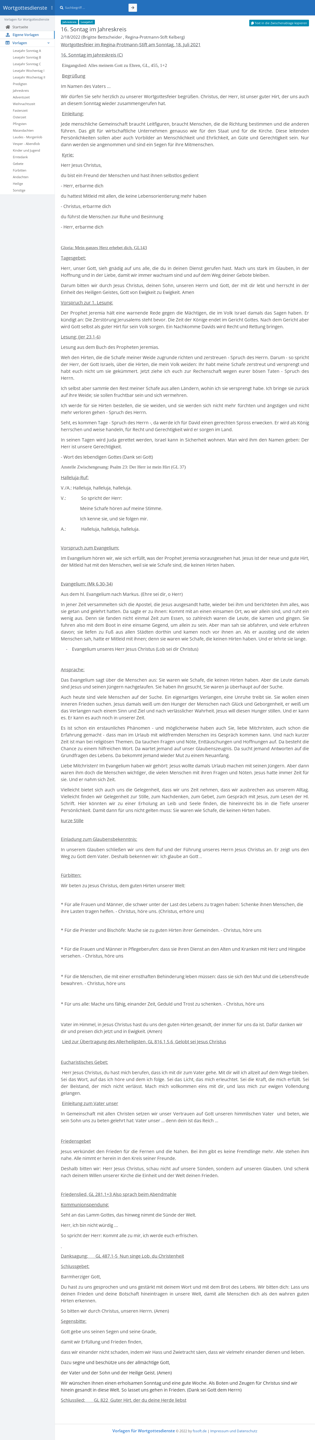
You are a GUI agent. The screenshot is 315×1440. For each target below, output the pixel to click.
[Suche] (94, 7)
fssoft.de (200, 1431)
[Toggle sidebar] (52, 8)
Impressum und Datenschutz (233, 1431)
